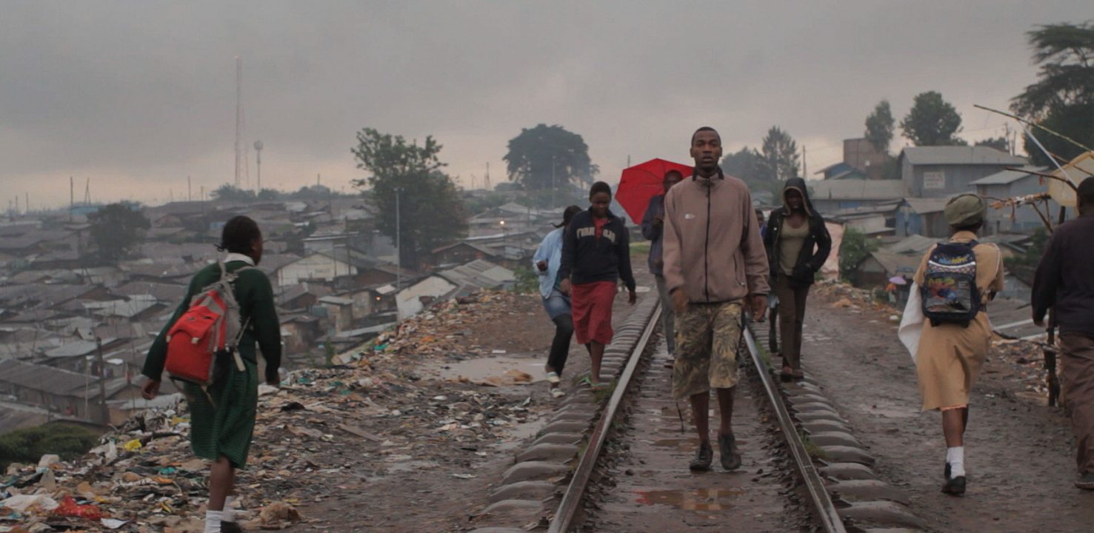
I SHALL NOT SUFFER (535, 33)
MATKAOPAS (693, 33)
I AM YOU (998, 28)
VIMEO (547, 54)
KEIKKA (873, 33)
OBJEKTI (793, 33)
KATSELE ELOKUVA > (145, 373)
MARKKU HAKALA (88, 33)
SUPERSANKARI (363, 33)
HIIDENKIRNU (230, 33)
